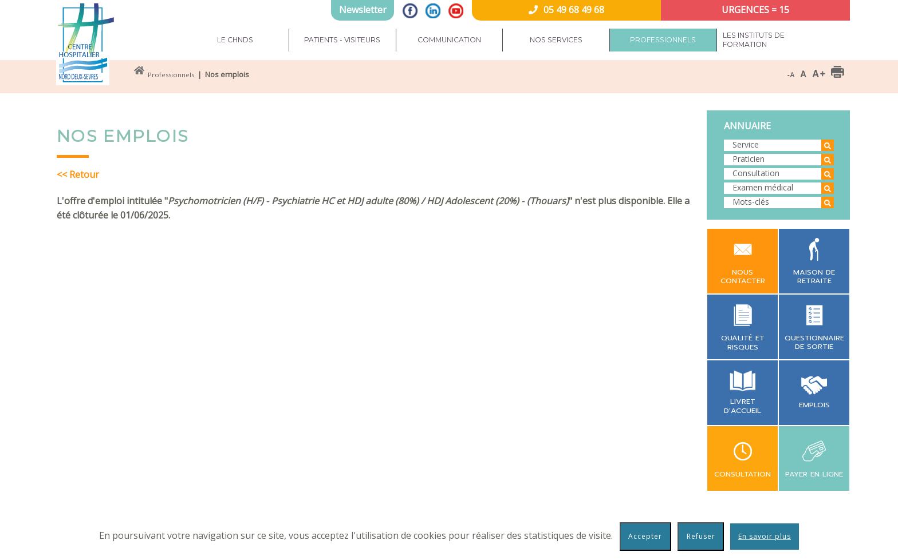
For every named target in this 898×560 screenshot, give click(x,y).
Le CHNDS (235, 39)
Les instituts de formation (754, 40)
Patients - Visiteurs (342, 39)
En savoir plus (764, 536)
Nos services (556, 39)
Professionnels (663, 39)
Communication (449, 39)
